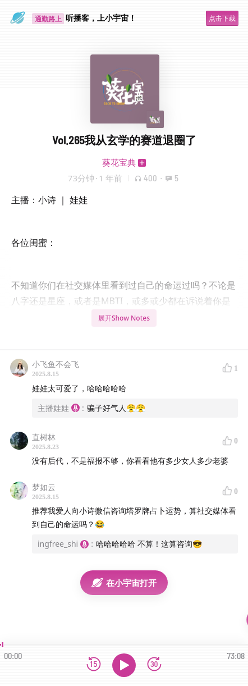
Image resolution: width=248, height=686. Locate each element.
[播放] (124, 665)
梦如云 (44, 487)
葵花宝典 (119, 162)
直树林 (44, 437)
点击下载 (222, 18)
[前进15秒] (154, 665)
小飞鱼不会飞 (55, 364)
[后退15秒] (94, 665)
